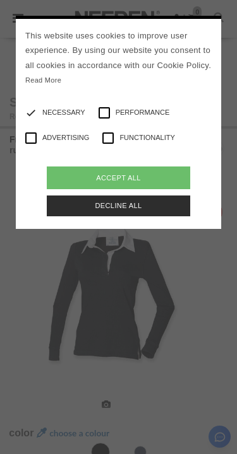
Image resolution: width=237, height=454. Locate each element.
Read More (43, 80)
